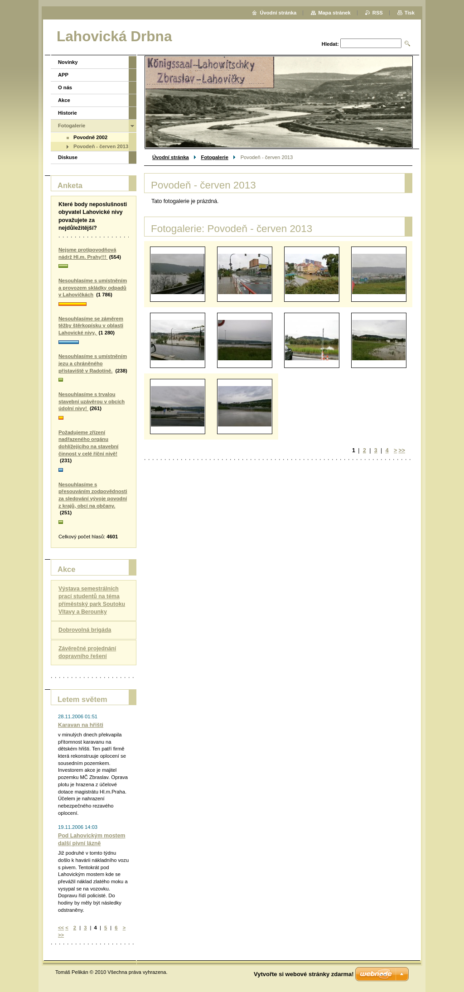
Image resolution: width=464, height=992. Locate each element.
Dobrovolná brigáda (84, 630)
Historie (67, 113)
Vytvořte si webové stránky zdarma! (304, 974)
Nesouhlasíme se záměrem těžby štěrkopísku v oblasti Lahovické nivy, (90, 325)
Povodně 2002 (90, 137)
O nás (65, 87)
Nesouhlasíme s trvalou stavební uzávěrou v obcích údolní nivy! (91, 401)
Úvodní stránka (170, 157)
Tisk (410, 12)
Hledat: (330, 44)
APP (63, 74)
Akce (64, 100)
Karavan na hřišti (80, 725)
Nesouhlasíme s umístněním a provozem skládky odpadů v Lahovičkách (92, 287)
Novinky (68, 62)
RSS (377, 12)
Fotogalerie (214, 157)
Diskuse (67, 157)
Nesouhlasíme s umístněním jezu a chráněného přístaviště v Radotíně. (92, 363)
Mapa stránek (334, 12)
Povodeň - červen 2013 (100, 146)
